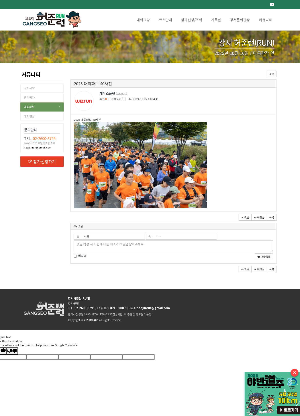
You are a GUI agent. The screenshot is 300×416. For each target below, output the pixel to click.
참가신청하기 (42, 161)
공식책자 (29, 97)
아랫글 (259, 217)
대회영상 (29, 116)
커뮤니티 (265, 19)
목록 (271, 74)
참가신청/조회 (191, 19)
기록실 (216, 19)
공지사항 (29, 88)
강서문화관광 (240, 19)
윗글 (245, 217)
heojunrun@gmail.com (37, 147)
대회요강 (143, 19)
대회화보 (29, 107)
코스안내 (165, 19)
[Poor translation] (12, 351)
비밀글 (80, 256)
